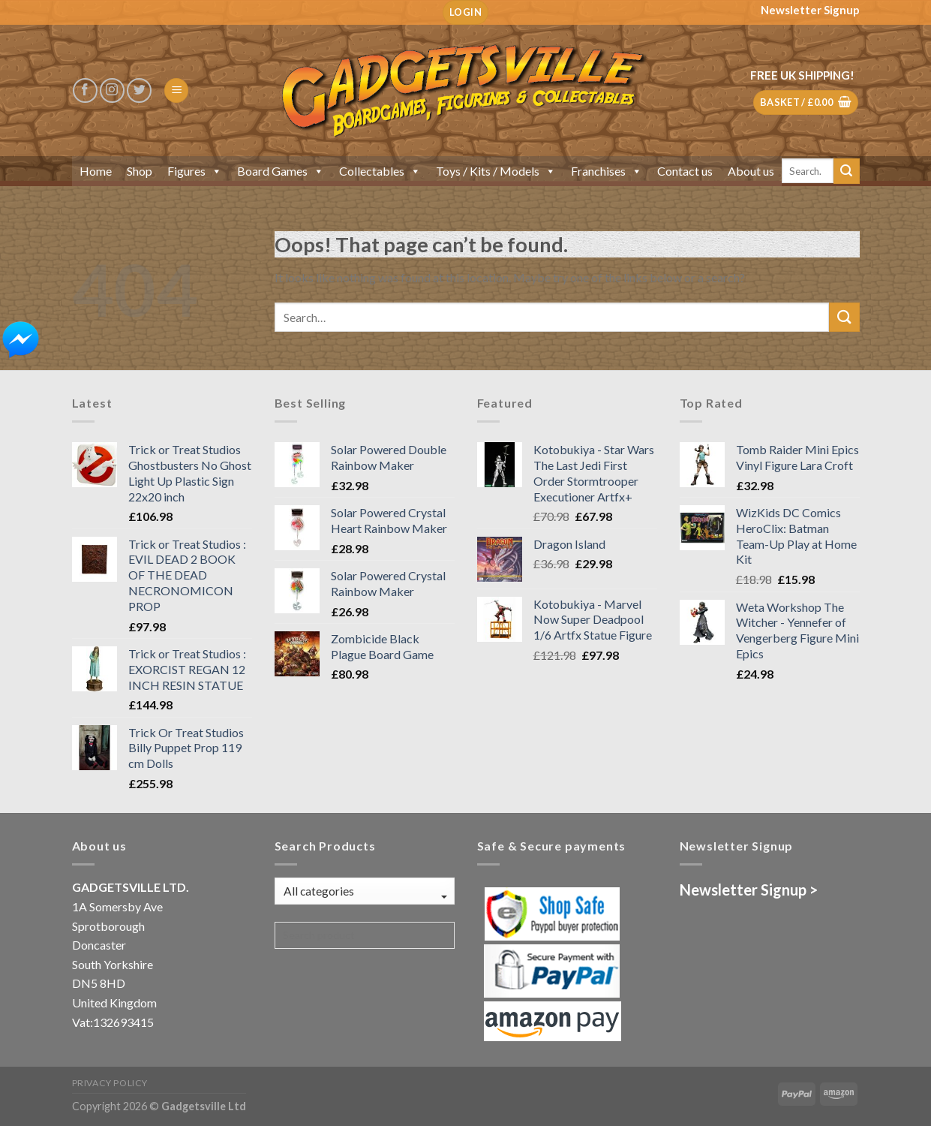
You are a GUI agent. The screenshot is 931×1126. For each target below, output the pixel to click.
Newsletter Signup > (749, 890)
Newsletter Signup (810, 10)
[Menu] (176, 90)
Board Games (280, 171)
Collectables (380, 171)
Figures (194, 171)
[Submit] (846, 171)
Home (96, 171)
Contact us (685, 171)
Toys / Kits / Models (496, 171)
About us (751, 171)
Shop (139, 171)
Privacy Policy (110, 1082)
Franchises (606, 171)
